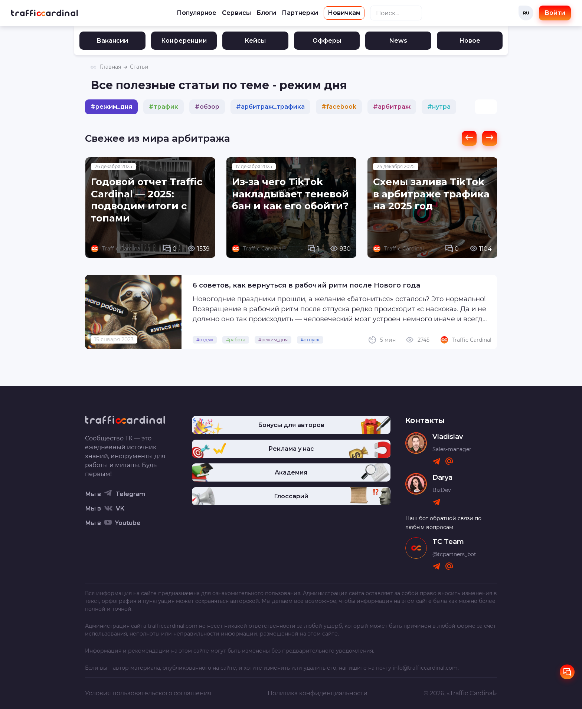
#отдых (204, 339)
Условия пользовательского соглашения (148, 693)
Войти (555, 12)
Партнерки (300, 12)
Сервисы (236, 12)
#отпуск (310, 339)
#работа (235, 339)
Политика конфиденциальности (317, 693)
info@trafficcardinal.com (425, 667)
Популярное (196, 12)
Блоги (266, 12)
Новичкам (344, 12)
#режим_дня (273, 339)
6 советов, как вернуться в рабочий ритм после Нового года (306, 285)
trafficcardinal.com (172, 626)
